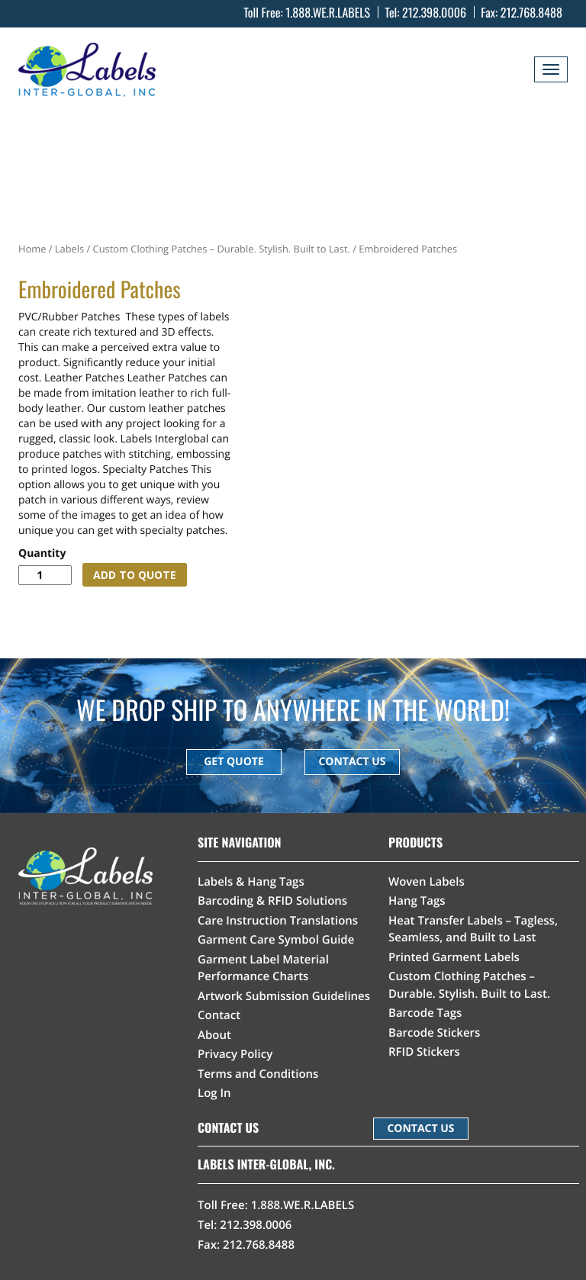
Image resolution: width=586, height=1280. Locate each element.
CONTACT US (351, 761)
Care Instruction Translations (278, 920)
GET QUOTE (234, 761)
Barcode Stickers (434, 1032)
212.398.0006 (434, 12)
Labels (69, 249)
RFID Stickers (424, 1052)
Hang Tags (417, 901)
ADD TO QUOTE (134, 575)
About (214, 1035)
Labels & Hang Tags (251, 881)
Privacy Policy (235, 1054)
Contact (219, 1015)
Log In (214, 1093)
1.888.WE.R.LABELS (327, 12)
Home (32, 249)
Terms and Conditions (258, 1074)
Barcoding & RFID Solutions (272, 901)
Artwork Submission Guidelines (284, 996)
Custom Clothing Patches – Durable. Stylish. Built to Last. (221, 249)
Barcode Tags (425, 1013)
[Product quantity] (45, 575)
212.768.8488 (531, 12)
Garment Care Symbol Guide (276, 939)
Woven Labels (426, 881)
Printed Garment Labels (454, 957)
